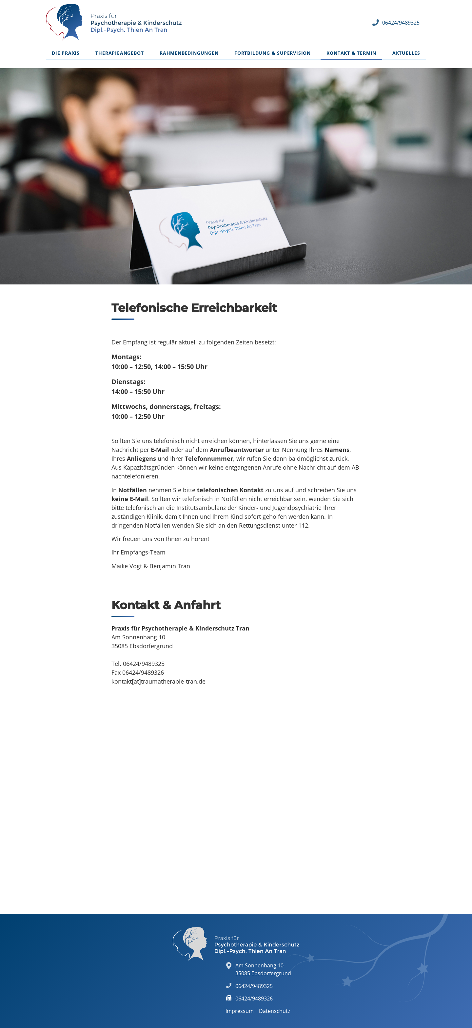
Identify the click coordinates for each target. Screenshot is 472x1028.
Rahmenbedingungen (189, 53)
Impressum (240, 1011)
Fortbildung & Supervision (272, 53)
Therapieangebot (119, 53)
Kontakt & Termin (351, 53)
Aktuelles (406, 53)
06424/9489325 (401, 22)
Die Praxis (66, 53)
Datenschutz (274, 1011)
